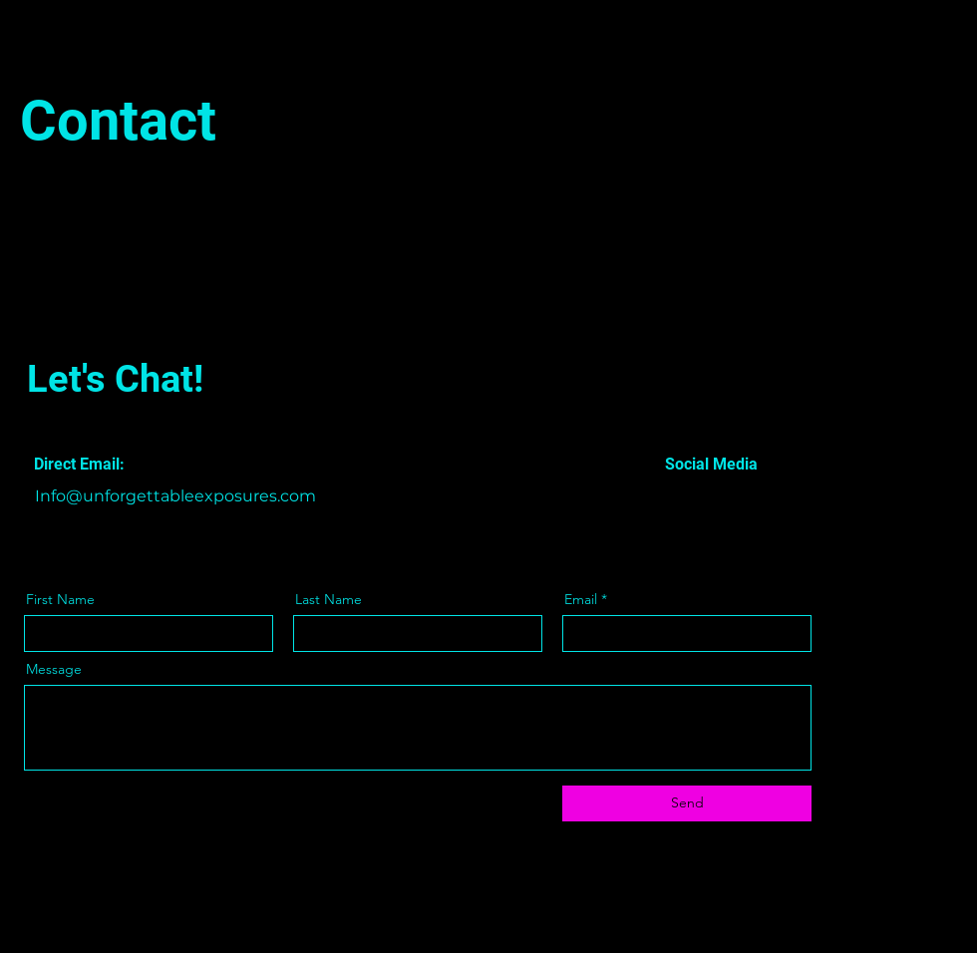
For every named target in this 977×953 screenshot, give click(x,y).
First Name (60, 599)
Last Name (328, 599)
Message (54, 669)
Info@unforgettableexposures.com (175, 495)
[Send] (687, 803)
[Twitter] (698, 496)
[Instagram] (754, 496)
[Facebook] (670, 496)
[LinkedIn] (726, 496)
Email (580, 599)
